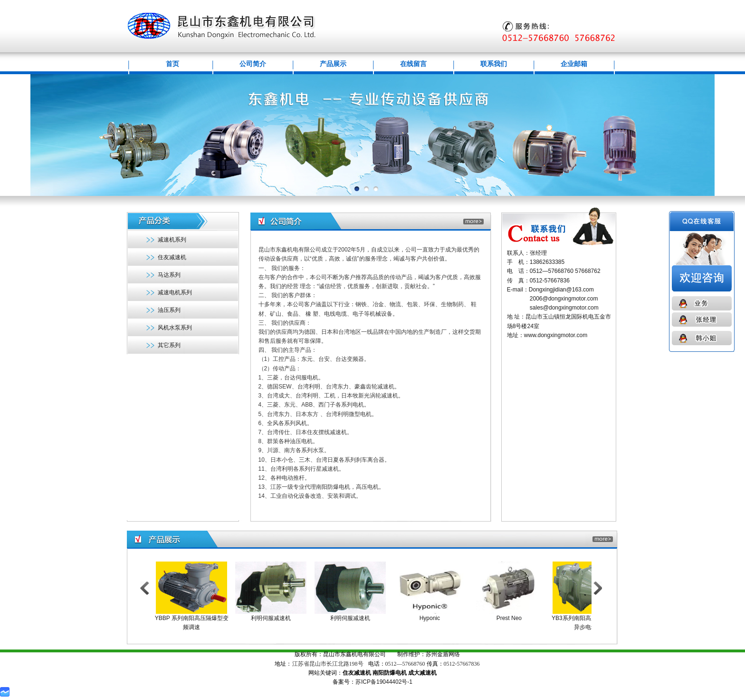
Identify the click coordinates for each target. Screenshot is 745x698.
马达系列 (169, 274)
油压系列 (169, 310)
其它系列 (169, 345)
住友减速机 (172, 257)
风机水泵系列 (175, 327)
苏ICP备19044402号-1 (383, 682)
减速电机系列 (175, 292)
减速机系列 (172, 239)
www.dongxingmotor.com (555, 335)
